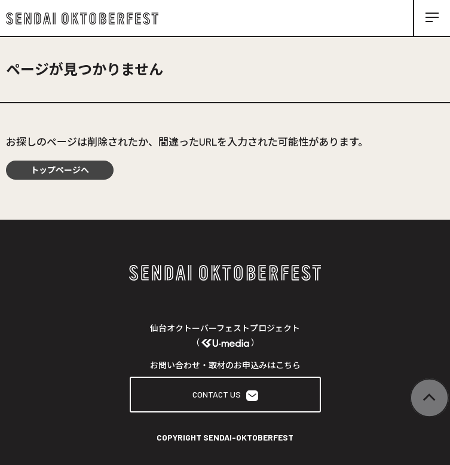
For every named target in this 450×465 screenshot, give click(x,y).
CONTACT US (225, 395)
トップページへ (59, 170)
